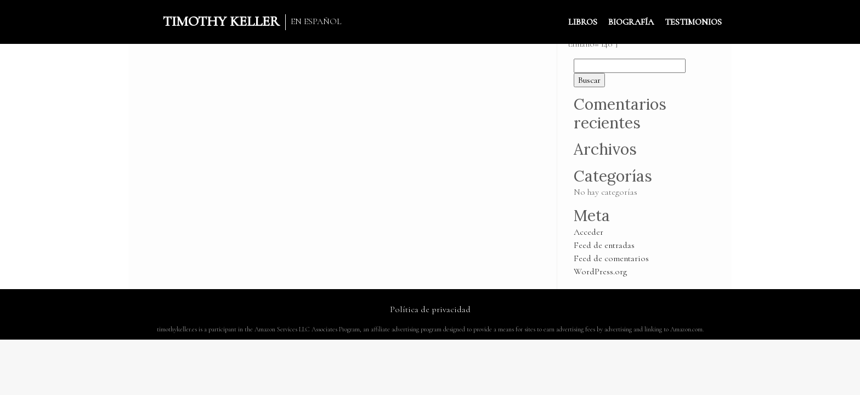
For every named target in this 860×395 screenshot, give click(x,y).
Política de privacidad (430, 309)
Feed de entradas (604, 245)
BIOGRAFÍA (631, 21)
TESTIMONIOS (693, 21)
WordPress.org (600, 271)
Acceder (588, 232)
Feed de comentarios (611, 258)
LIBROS (582, 21)
